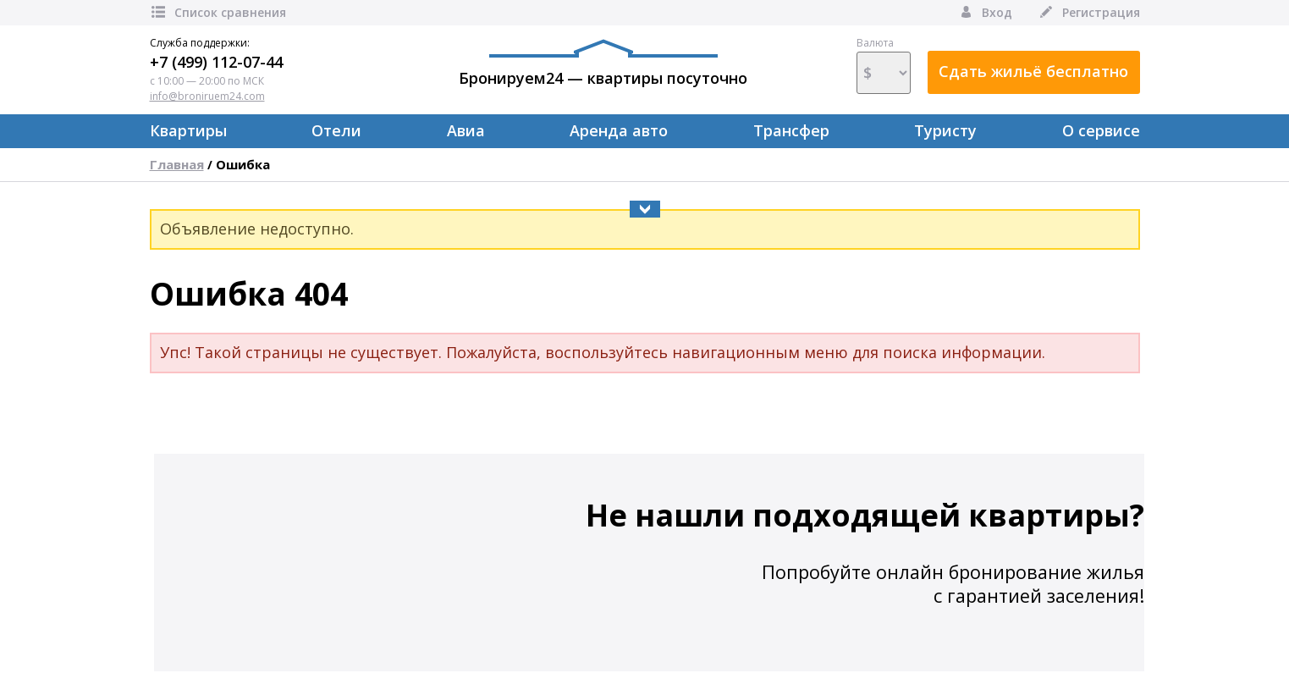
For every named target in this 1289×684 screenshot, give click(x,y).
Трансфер (791, 130)
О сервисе (1101, 130)
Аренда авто (619, 130)
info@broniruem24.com (207, 96)
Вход (984, 12)
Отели (336, 130)
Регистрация (1089, 12)
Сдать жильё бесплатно (1033, 71)
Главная (177, 164)
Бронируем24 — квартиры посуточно (603, 63)
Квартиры (188, 130)
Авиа (466, 130)
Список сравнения (218, 12)
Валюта (884, 65)
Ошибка (243, 164)
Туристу (945, 130)
